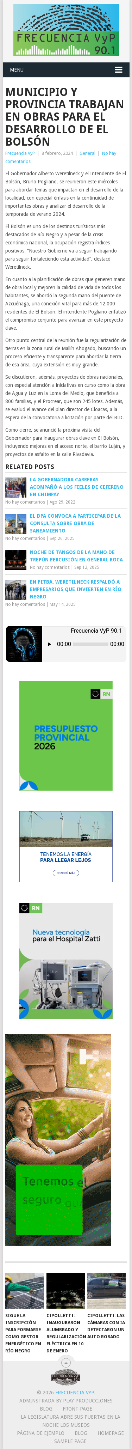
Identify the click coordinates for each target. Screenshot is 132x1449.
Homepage (111, 1433)
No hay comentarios (25, 502)
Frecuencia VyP (20, 153)
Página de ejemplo (40, 1433)
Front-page (77, 1409)
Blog (46, 1409)
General (87, 153)
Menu (17, 70)
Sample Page (70, 1441)
